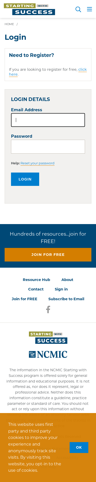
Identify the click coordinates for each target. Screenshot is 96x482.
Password (21, 136)
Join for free (48, 254)
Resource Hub (36, 279)
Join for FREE (24, 299)
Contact (36, 289)
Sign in (61, 289)
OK (79, 447)
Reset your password (37, 163)
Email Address (26, 109)
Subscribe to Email (66, 299)
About (67, 279)
